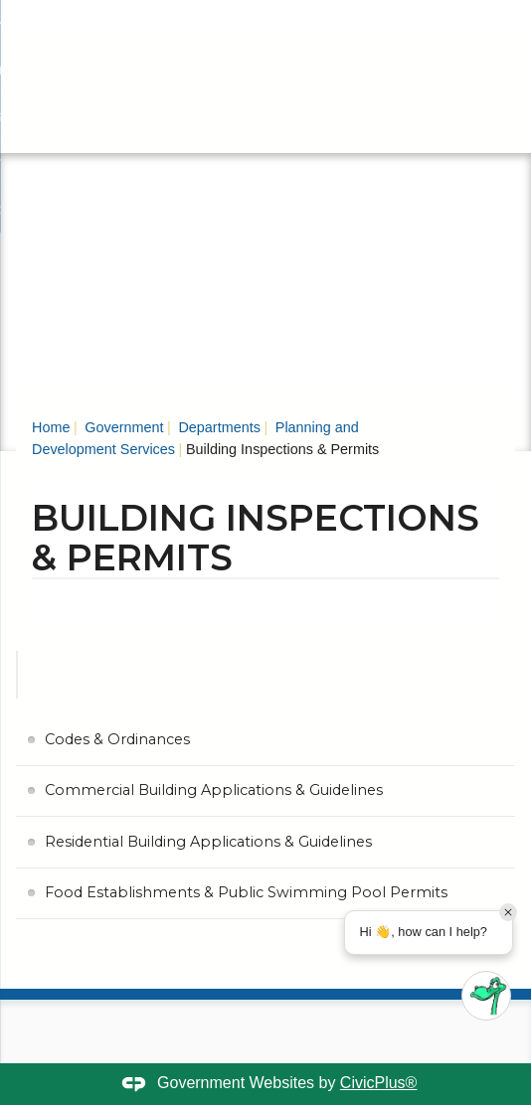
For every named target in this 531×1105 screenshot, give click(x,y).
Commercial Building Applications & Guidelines (214, 790)
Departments (217, 427)
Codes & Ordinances (117, 739)
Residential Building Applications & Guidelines (208, 842)
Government (122, 427)
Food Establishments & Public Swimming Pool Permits (246, 892)
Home (51, 427)
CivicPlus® (379, 1082)
